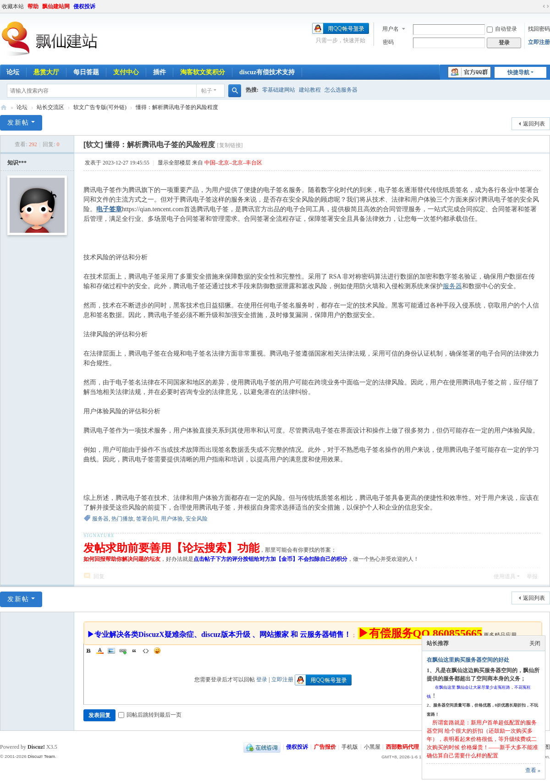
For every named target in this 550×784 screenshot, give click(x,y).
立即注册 (539, 42)
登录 (261, 679)
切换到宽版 (546, 6)
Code (145, 650)
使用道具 (505, 576)
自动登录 (502, 29)
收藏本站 (13, 6)
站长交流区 (50, 107)
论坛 (22, 107)
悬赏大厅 (46, 72)
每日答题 (86, 72)
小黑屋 (372, 747)
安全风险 (197, 518)
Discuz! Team (41, 756)
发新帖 (18, 122)
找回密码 (539, 29)
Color (99, 650)
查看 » (532, 770)
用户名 (390, 29)
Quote (134, 650)
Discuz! (36, 747)
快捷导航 (518, 72)
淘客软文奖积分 (202, 72)
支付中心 (126, 72)
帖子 (206, 91)
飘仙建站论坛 (3, 107)
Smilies (157, 650)
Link (122, 650)
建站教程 (310, 90)
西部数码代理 (402, 747)
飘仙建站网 (56, 6)
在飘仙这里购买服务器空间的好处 (468, 660)
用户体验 (172, 518)
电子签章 (109, 209)
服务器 (452, 286)
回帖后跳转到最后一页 (150, 715)
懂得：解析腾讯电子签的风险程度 (177, 107)
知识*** (17, 162)
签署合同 (147, 518)
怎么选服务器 (341, 90)
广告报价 (325, 747)
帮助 (33, 6)
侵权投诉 (84, 6)
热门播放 (122, 518)
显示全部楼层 (174, 162)
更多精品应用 (500, 635)
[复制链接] (230, 145)
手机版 (349, 747)
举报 (532, 576)
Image (111, 650)
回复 (99, 576)
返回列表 (534, 124)
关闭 (534, 643)
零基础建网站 (278, 90)
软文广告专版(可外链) (99, 107)
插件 (159, 72)
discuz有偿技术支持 (267, 72)
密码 (388, 42)
